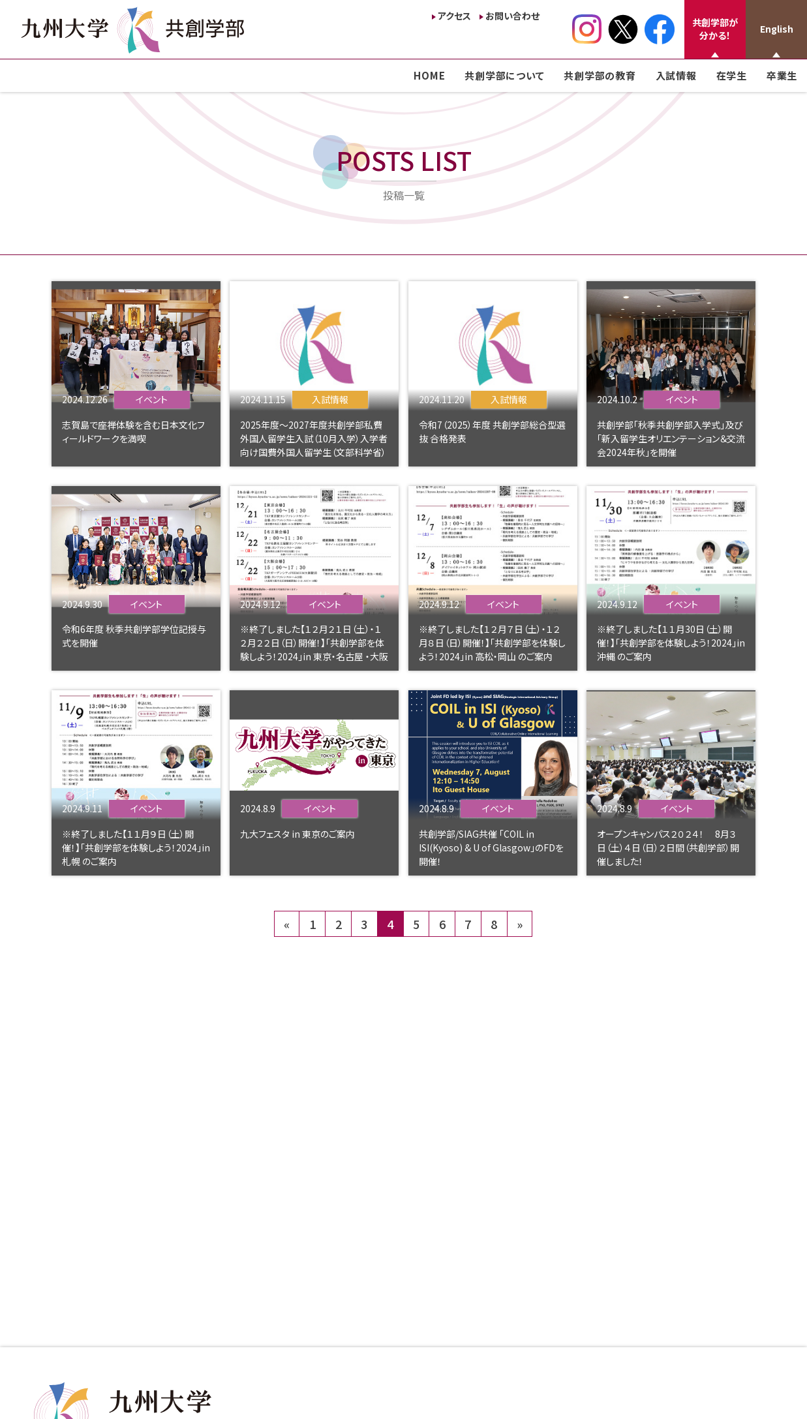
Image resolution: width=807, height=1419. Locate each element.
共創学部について (504, 75)
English (776, 28)
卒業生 (782, 75)
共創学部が (715, 29)
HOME (429, 75)
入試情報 (676, 75)
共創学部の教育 (599, 75)
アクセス (454, 15)
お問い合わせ (512, 15)
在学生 (731, 75)
